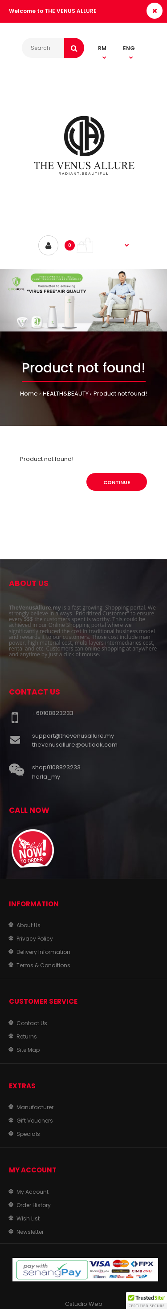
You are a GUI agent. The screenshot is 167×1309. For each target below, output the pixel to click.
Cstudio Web (83, 1304)
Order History (33, 1205)
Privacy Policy (34, 938)
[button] (146, 1300)
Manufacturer (34, 1107)
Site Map (28, 1050)
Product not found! (120, 393)
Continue (116, 482)
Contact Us (31, 1023)
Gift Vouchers (34, 1120)
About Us (28, 925)
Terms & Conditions (43, 965)
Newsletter (30, 1232)
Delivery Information (43, 952)
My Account (32, 1192)
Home (29, 393)
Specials (28, 1134)
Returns (26, 1036)
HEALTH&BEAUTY (66, 393)
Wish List (28, 1218)
